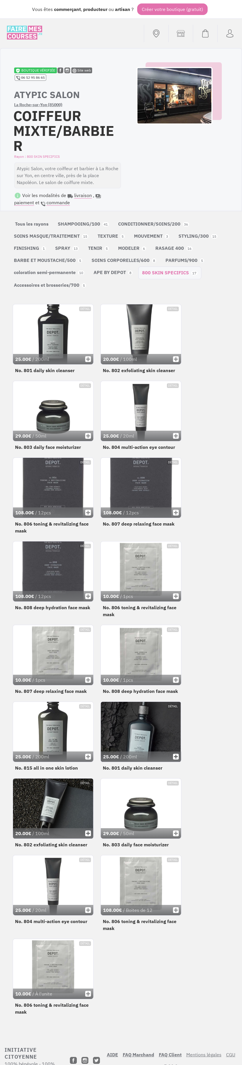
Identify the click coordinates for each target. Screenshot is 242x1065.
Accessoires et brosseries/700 (50, 285)
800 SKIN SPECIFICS (170, 272)
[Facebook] (73, 1060)
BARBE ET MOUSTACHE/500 (48, 260)
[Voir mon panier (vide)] (205, 33)
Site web (81, 70)
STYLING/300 (197, 236)
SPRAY (67, 248)
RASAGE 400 (174, 248)
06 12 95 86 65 (30, 77)
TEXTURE (111, 236)
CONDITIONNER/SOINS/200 (153, 224)
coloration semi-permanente (49, 272)
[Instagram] (84, 1060)
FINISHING (30, 248)
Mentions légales (203, 1055)
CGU (230, 1055)
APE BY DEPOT (113, 272)
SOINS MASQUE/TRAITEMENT (51, 236)
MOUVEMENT (151, 236)
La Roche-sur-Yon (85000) (38, 104)
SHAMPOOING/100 (83, 224)
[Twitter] (96, 1060)
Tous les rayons (32, 224)
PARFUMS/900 (184, 260)
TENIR (98, 248)
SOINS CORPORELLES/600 (124, 260)
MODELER (132, 248)
